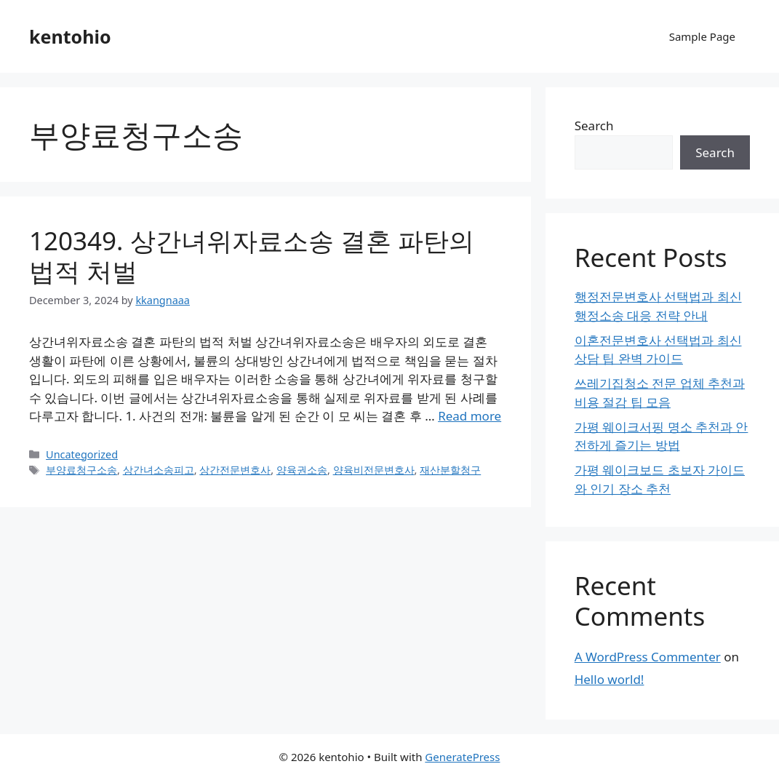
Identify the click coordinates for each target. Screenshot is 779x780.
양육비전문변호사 (374, 470)
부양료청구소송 (81, 470)
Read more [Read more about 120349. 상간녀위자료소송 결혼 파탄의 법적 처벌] (469, 415)
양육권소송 (301, 470)
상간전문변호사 (235, 470)
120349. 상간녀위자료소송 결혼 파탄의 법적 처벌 (251, 255)
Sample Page (702, 36)
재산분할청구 (450, 470)
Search (594, 125)
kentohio (70, 36)
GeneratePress (462, 756)
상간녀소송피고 (158, 470)
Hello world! (609, 679)
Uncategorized (82, 454)
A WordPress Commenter (648, 656)
